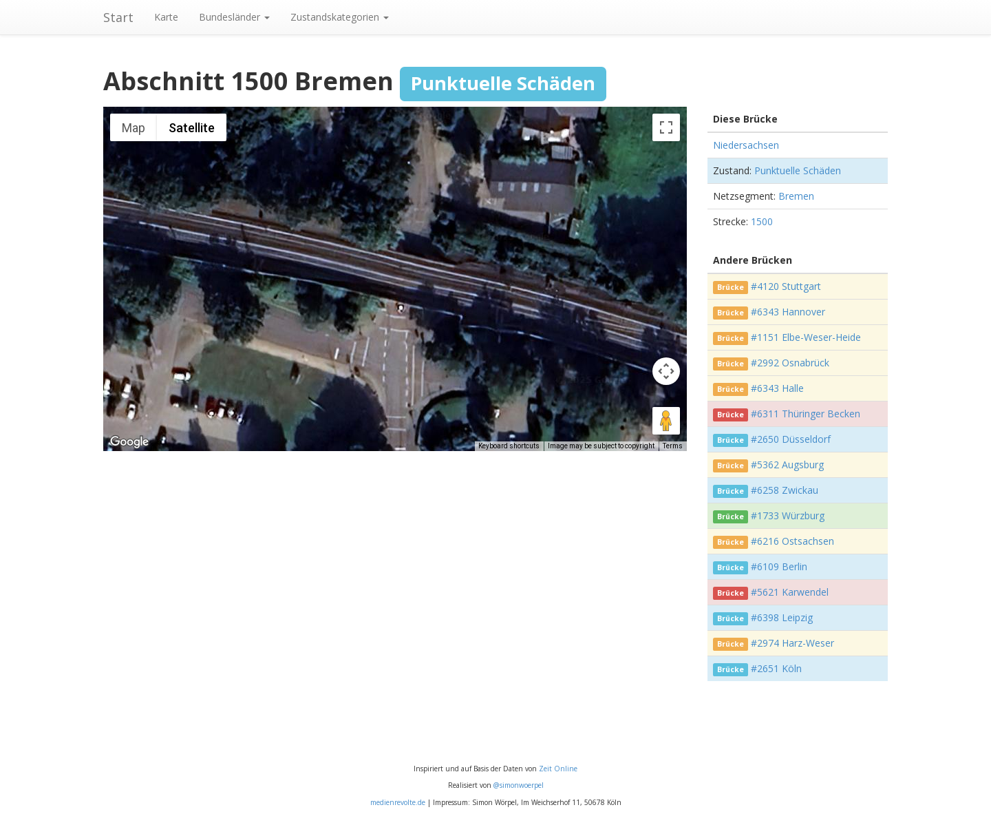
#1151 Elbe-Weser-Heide (806, 337)
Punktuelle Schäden (797, 170)
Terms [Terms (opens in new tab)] (673, 446)
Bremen (796, 195)
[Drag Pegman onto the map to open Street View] (666, 421)
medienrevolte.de (397, 802)
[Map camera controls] (666, 371)
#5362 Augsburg (787, 464)
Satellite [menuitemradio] (192, 128)
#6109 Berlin (779, 566)
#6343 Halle (777, 388)
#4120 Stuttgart (786, 286)
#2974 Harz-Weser (792, 642)
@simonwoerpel (518, 785)
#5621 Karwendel (790, 591)
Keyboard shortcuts (509, 446)
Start (118, 17)
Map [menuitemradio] (133, 128)
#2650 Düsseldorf (791, 439)
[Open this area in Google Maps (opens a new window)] (129, 442)
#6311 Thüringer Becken (805, 413)
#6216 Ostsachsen (792, 540)
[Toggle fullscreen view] (666, 127)
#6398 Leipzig (782, 617)
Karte (166, 16)
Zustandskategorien (339, 16)
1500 (762, 221)
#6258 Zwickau (784, 490)
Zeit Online (558, 768)
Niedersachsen (746, 145)
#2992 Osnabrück (790, 362)
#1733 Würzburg (787, 515)
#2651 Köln (776, 668)
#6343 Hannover (788, 311)
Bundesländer (234, 16)
